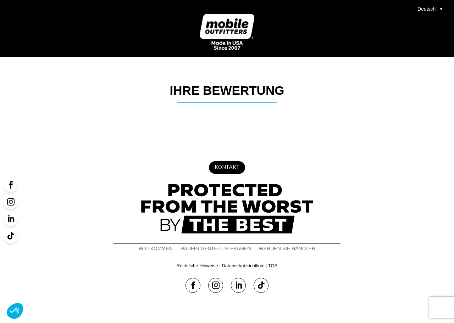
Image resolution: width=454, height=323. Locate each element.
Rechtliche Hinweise (197, 265)
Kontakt (227, 167)
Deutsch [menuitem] (426, 9)
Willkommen (156, 248)
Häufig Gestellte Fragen (216, 248)
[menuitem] (431, 8)
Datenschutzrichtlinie (243, 265)
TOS (273, 265)
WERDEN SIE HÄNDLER (287, 248)
